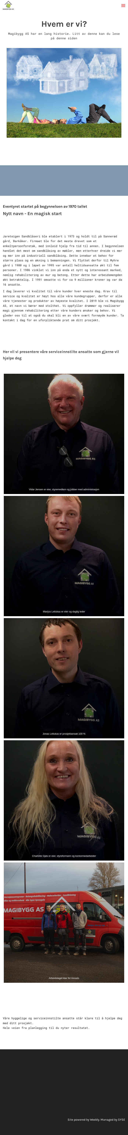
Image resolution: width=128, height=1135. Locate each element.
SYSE (121, 1119)
